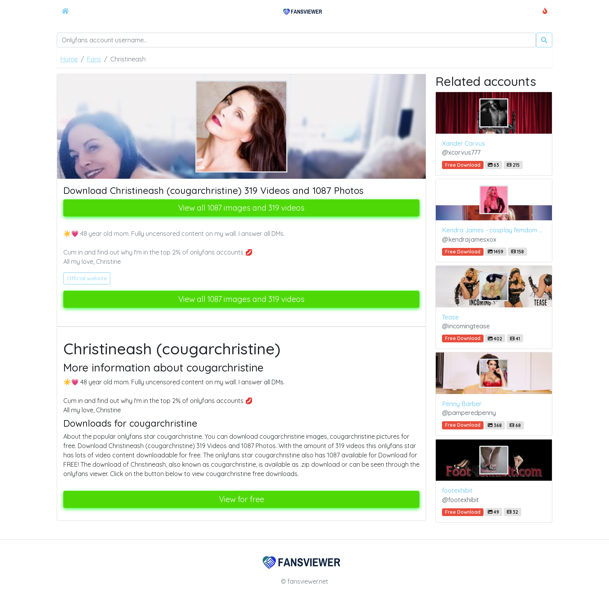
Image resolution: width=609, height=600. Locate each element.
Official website (87, 278)
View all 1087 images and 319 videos (241, 208)
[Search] (296, 40)
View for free (241, 499)
